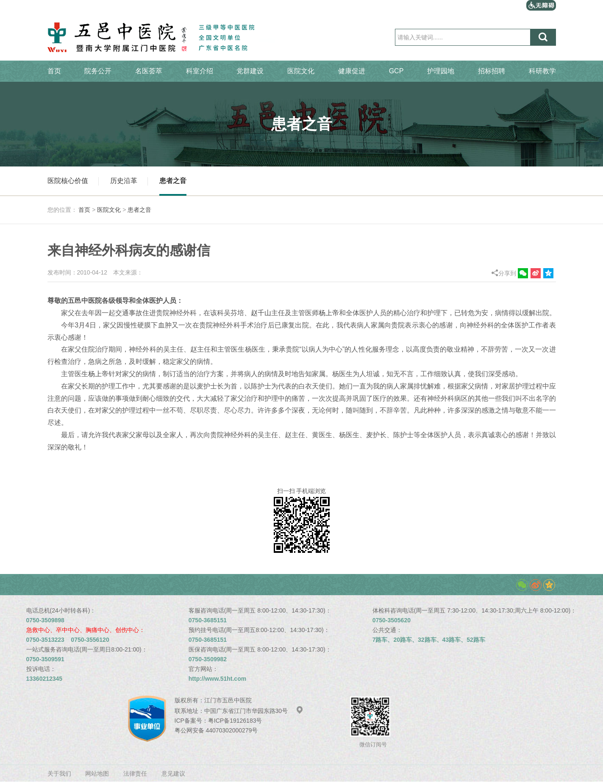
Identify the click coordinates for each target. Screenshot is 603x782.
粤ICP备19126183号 (235, 720)
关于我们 (59, 773)
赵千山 (261, 312)
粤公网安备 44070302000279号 (216, 730)
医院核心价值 (67, 180)
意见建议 (173, 773)
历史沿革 (123, 180)
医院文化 (300, 71)
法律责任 (135, 773)
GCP (396, 71)
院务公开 (97, 71)
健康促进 (351, 71)
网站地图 (97, 773)
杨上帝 (329, 312)
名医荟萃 (148, 71)
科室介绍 (199, 71)
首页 (54, 71)
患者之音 (172, 180)
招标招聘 (491, 71)
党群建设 (250, 71)
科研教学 (542, 71)
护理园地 (440, 71)
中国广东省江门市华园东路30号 (253, 710)
